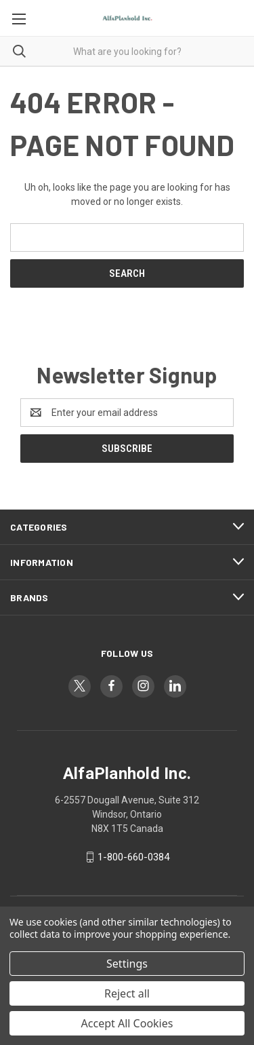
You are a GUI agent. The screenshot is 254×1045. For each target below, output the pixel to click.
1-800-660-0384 (133, 857)
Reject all (127, 993)
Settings (127, 963)
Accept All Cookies (127, 1023)
